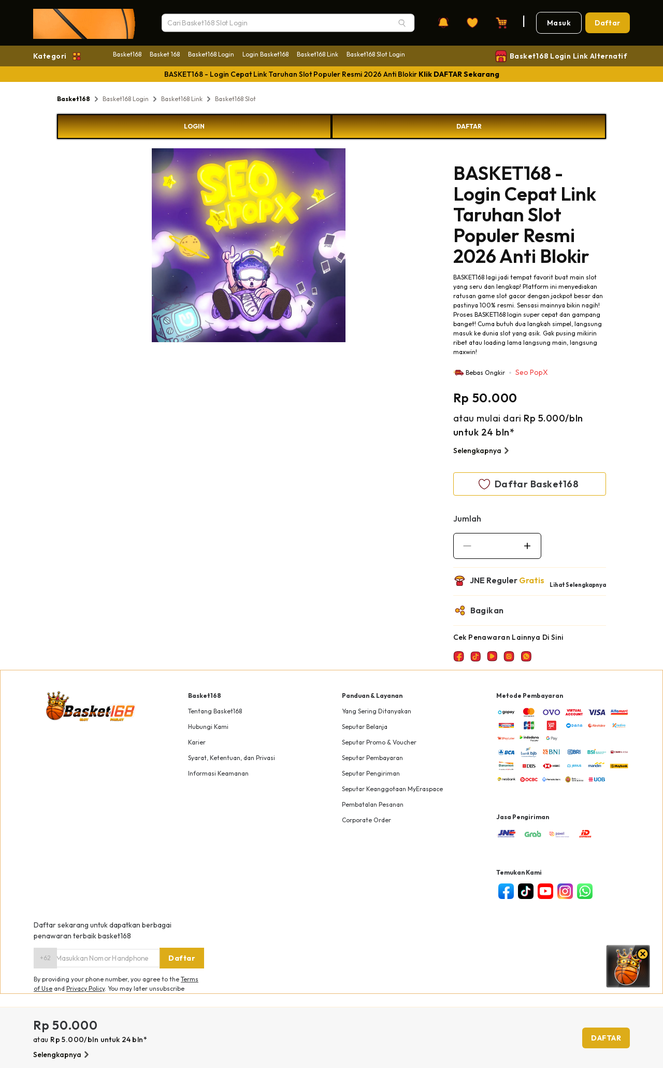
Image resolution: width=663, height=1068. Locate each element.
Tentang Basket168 (215, 711)
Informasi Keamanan (218, 773)
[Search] (402, 23)
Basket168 (127, 54)
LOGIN (194, 126)
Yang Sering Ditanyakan (376, 711)
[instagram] (565, 891)
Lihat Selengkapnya (578, 584)
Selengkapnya (482, 450)
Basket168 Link (317, 54)
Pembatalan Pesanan (372, 804)
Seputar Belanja (364, 726)
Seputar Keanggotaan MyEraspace (392, 789)
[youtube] (545, 891)
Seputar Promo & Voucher (379, 742)
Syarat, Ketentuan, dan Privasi (231, 758)
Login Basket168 (265, 54)
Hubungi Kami (208, 726)
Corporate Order (366, 820)
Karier (197, 742)
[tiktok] (526, 891)
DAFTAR (469, 126)
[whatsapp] (585, 891)
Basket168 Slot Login (376, 54)
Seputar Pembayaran (372, 758)
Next (353, 247)
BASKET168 (468, 277)
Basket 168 (165, 54)
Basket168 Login (211, 54)
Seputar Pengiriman (371, 773)
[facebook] (506, 891)
